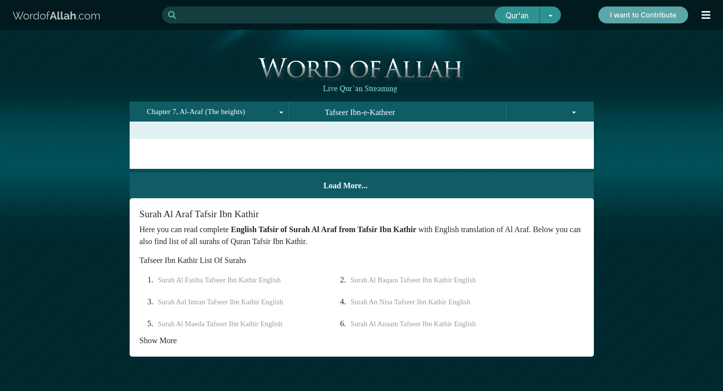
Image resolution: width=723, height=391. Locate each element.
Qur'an (517, 15)
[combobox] (209, 112)
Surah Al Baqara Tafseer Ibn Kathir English (413, 280)
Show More (158, 340)
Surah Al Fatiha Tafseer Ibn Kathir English (219, 280)
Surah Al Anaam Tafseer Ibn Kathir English (413, 324)
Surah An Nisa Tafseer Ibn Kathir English (410, 302)
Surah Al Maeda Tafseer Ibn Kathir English (220, 324)
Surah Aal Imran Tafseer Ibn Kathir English (220, 302)
